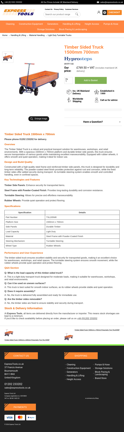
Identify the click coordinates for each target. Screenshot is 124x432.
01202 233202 (13, 384)
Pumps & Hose (111, 24)
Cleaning (10, 24)
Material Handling (36, 35)
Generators (52, 24)
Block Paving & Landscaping (73, 29)
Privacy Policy (59, 9)
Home (5, 35)
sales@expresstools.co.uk (17, 387)
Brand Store (100, 378)
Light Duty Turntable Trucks (58, 35)
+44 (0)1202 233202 (87, 318)
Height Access (92, 24)
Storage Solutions (46, 29)
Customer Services (71, 9)
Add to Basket (91, 80)
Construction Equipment (31, 24)
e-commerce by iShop (92, 398)
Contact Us (49, 9)
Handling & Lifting (71, 24)
